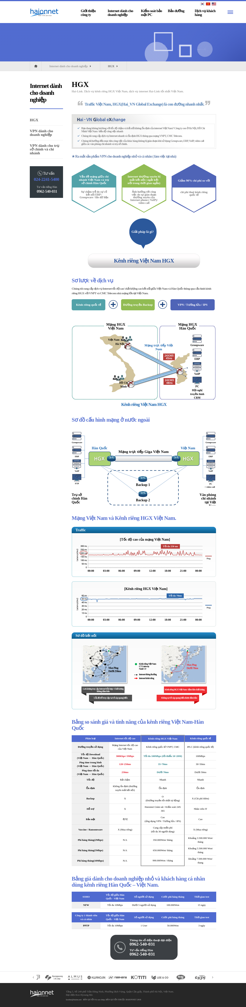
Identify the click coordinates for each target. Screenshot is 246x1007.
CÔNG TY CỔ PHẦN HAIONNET (41, 13)
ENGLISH (214, 4)
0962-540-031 (142, 944)
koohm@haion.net (74, 1000)
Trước (33, 977)
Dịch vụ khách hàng (205, 13)
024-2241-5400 (46, 179)
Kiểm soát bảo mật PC (151, 13)
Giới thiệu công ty (88, 13)
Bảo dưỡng (176, 11)
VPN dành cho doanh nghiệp (41, 133)
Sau (212, 977)
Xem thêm (230, 12)
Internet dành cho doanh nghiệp (120, 13)
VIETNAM (208, 4)
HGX (113, 66)
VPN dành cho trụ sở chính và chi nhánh (44, 149)
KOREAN (202, 4)
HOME (36, 66)
